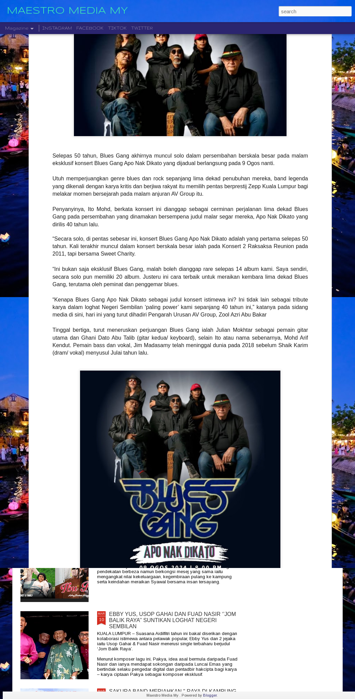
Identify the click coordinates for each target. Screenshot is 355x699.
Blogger (210, 695)
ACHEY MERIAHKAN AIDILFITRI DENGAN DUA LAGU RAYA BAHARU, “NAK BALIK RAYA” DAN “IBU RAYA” (174, 543)
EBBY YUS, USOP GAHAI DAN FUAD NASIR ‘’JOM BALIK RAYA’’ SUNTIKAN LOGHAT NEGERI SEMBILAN (172, 620)
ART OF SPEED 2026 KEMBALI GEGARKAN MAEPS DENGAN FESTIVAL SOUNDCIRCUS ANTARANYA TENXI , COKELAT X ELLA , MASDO (170, 388)
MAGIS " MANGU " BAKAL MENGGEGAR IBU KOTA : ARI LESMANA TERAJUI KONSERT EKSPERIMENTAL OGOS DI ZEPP (173, 466)
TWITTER (142, 28)
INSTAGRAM (57, 28)
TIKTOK (117, 28)
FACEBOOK (90, 28)
